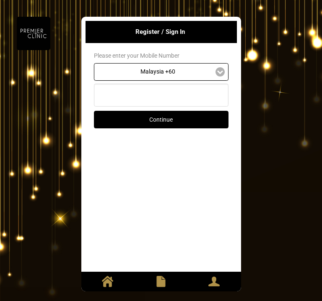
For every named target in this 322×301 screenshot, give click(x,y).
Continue (161, 119)
